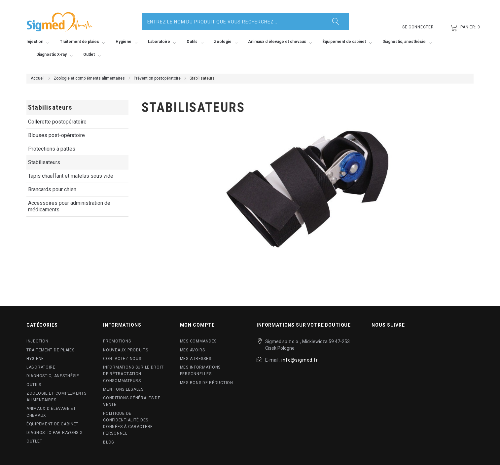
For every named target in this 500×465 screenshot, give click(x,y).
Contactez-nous (122, 358)
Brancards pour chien (52, 189)
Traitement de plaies (50, 350)
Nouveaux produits (125, 350)
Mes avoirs (192, 350)
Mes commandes (198, 341)
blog (108, 442)
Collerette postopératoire (57, 122)
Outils (33, 384)
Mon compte (197, 325)
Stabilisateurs (44, 162)
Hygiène (35, 358)
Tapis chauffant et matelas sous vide (70, 176)
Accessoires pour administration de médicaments (69, 206)
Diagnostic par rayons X (54, 432)
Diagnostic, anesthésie (52, 376)
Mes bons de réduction (206, 382)
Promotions (117, 341)
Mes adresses (195, 358)
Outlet (34, 441)
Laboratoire (40, 367)
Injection (37, 341)
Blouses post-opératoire (56, 135)
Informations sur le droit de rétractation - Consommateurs (133, 374)
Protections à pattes (51, 149)
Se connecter (418, 27)
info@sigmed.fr (299, 360)
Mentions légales (123, 389)
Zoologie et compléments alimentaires (89, 78)
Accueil (38, 78)
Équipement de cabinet (52, 424)
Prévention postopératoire (157, 78)
